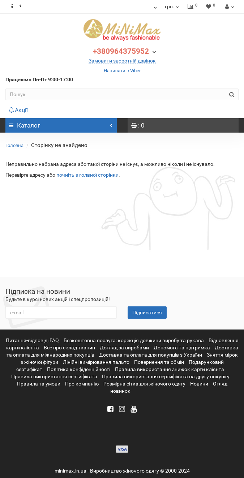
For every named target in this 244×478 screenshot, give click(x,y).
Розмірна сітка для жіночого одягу (144, 384)
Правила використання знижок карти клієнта (169, 369)
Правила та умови (38, 384)
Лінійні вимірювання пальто (96, 362)
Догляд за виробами (124, 347)
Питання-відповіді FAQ (32, 340)
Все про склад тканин (69, 347)
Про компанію (82, 384)
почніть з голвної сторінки (87, 175)
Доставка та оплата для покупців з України (150, 355)
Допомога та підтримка (182, 347)
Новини (199, 384)
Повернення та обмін (159, 362)
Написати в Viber (122, 70)
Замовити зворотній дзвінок (122, 61)
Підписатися (147, 312)
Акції (18, 110)
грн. (172, 6)
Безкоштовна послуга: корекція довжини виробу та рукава (134, 340)
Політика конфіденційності (78, 369)
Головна (14, 145)
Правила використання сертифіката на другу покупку (166, 376)
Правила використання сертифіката (54, 376)
